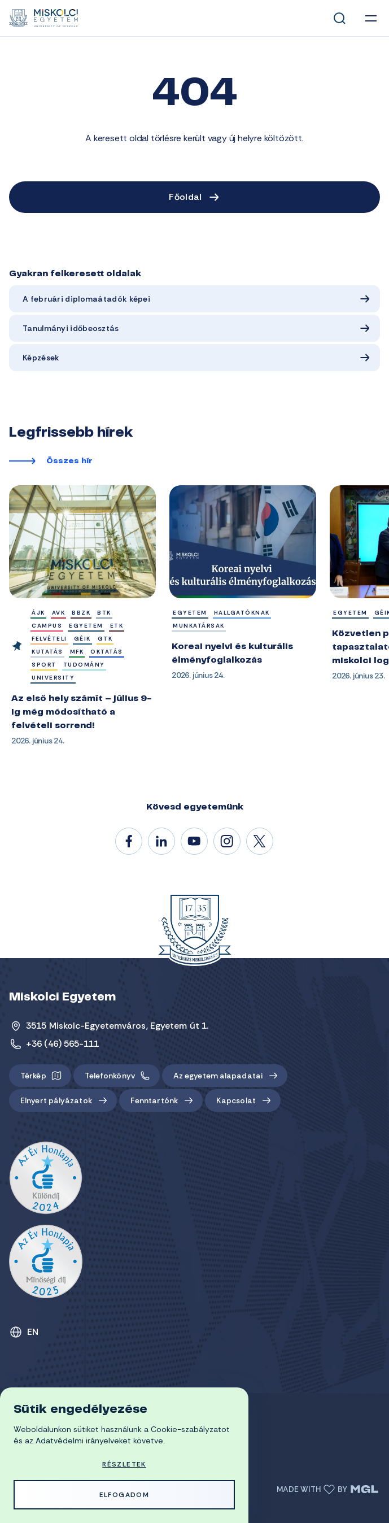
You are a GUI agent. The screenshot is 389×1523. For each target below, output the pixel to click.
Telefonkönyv (110, 1076)
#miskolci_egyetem (227, 842)
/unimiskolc (129, 842)
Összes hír (69, 461)
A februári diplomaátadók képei (86, 299)
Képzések (41, 358)
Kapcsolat (236, 1100)
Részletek (124, 1464)
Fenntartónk (154, 1100)
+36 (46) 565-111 (62, 1044)
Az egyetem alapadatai (218, 1076)
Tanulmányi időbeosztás (71, 328)
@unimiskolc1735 (195, 842)
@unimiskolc (260, 842)
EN (33, 1332)
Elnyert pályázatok (56, 1100)
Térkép (33, 1076)
